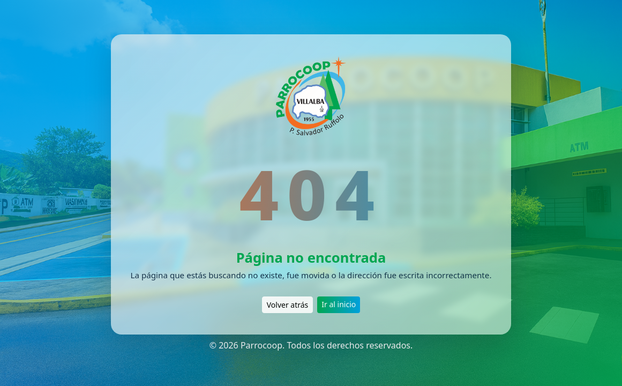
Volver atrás (288, 305)
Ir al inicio (338, 304)
